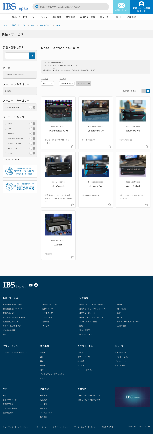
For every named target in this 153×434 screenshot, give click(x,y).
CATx (58, 25)
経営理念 (43, 395)
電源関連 (45, 321)
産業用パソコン (9, 313)
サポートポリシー (41, 427)
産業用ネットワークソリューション (93, 308)
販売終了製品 (8, 404)
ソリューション (39, 16)
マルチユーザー (21, 143)
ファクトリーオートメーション (15, 352)
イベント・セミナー (122, 357)
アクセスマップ (46, 412)
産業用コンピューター (88, 313)
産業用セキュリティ (50, 304)
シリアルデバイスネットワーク (129, 321)
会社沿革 (43, 408)
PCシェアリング (21, 148)
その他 (42, 378)
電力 (42, 361)
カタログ (81, 352)
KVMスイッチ (45, 25)
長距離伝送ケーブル (10, 321)
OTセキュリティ (85, 334)
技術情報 (70, 16)
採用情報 (43, 417)
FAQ (4, 395)
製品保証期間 (8, 412)
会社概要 (43, 404)
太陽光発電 (121, 326)
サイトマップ (8, 427)
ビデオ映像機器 (9, 330)
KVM (32, 25)
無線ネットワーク (49, 308)
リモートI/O (47, 317)
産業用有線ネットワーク (12, 304)
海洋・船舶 (121, 308)
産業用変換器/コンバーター (13, 308)
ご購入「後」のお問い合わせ (89, 399)
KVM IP (21, 133)
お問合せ (82, 388)
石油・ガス (121, 304)
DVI (21, 128)
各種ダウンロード (10, 399)
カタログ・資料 (87, 16)
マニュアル (82, 365)
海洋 (42, 369)
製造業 (119, 317)
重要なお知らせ (121, 352)
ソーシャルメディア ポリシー (85, 427)
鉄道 (119, 313)
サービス (45, 326)
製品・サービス (19, 16)
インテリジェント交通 (88, 321)
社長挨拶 (43, 399)
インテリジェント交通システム (52, 374)
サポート (117, 16)
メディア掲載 (120, 365)
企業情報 (131, 16)
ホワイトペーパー (84, 357)
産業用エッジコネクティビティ (91, 317)
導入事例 (56, 16)
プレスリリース (121, 361)
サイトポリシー (24, 427)
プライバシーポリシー (61, 427)
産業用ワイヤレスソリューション (92, 304)
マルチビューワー (21, 138)
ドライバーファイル (85, 369)
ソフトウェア (47, 313)
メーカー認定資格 (10, 408)
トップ (4, 25)
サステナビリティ (108, 427)
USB (21, 153)
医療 (81, 326)
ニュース (104, 16)
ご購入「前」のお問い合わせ (89, 395)
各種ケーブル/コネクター (12, 326)
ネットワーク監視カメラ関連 (14, 317)
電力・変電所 (84, 330)
